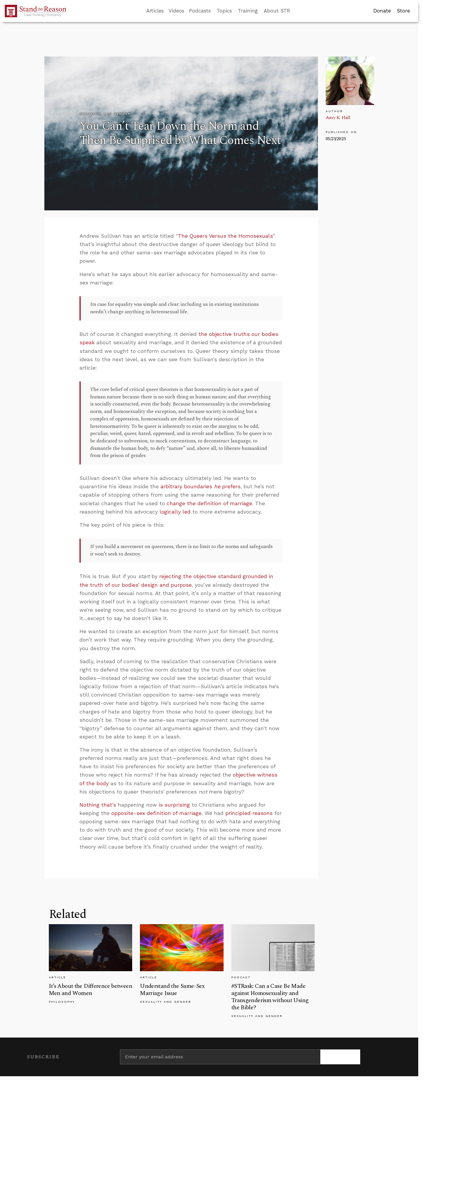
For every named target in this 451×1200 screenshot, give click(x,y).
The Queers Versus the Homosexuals (225, 236)
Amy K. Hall (338, 117)
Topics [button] (224, 11)
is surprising (174, 805)
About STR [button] (277, 11)
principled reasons (249, 813)
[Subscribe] (340, 1056)
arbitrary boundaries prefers (200, 486)
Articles (155, 11)
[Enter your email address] (220, 1056)
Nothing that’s (97, 805)
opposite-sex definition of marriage (156, 813)
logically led (175, 512)
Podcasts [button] (200, 11)
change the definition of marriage (209, 503)
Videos (176, 11)
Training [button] (248, 11)
